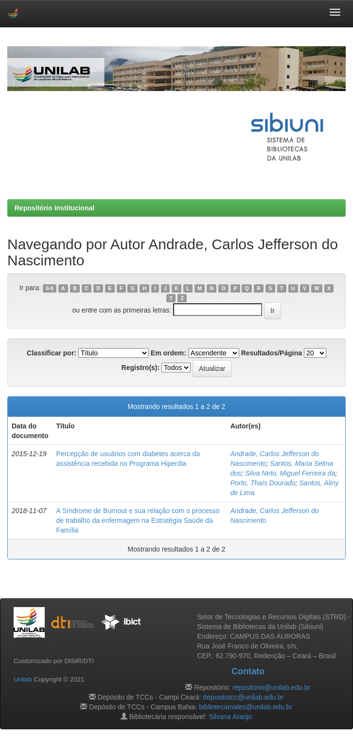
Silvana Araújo (230, 717)
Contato (248, 671)
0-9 (49, 288)
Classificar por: (51, 353)
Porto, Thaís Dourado (263, 483)
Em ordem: (168, 353)
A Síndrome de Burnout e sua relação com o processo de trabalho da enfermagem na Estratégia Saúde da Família (137, 520)
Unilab (23, 679)
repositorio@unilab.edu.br (271, 687)
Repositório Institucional (54, 208)
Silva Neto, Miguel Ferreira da (290, 473)
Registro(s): (141, 367)
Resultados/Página (271, 353)
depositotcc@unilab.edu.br (243, 697)
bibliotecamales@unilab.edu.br (245, 707)
